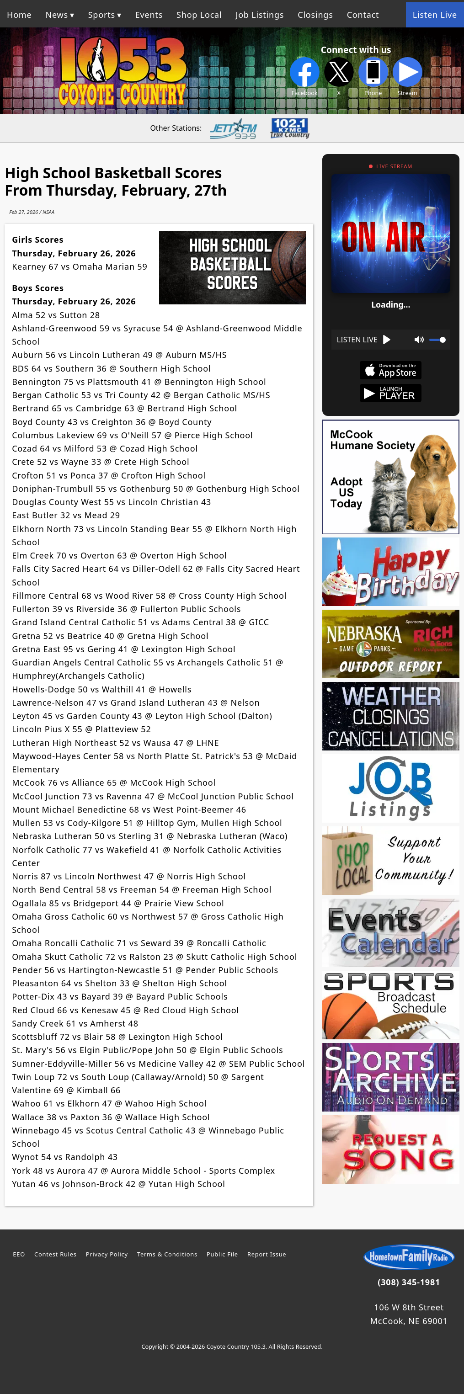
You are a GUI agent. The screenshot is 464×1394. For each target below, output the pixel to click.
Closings (315, 14)
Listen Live (435, 14)
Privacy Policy (107, 1254)
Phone (373, 77)
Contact (363, 14)
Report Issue (266, 1254)
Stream (407, 77)
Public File (222, 1254)
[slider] (437, 339)
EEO (19, 1254)
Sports (101, 14)
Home (19, 14)
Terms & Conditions (167, 1254)
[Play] (364, 340)
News (56, 14)
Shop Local (199, 14)
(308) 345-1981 (409, 1282)
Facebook (305, 77)
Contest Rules (55, 1254)
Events (149, 14)
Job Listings (259, 14)
